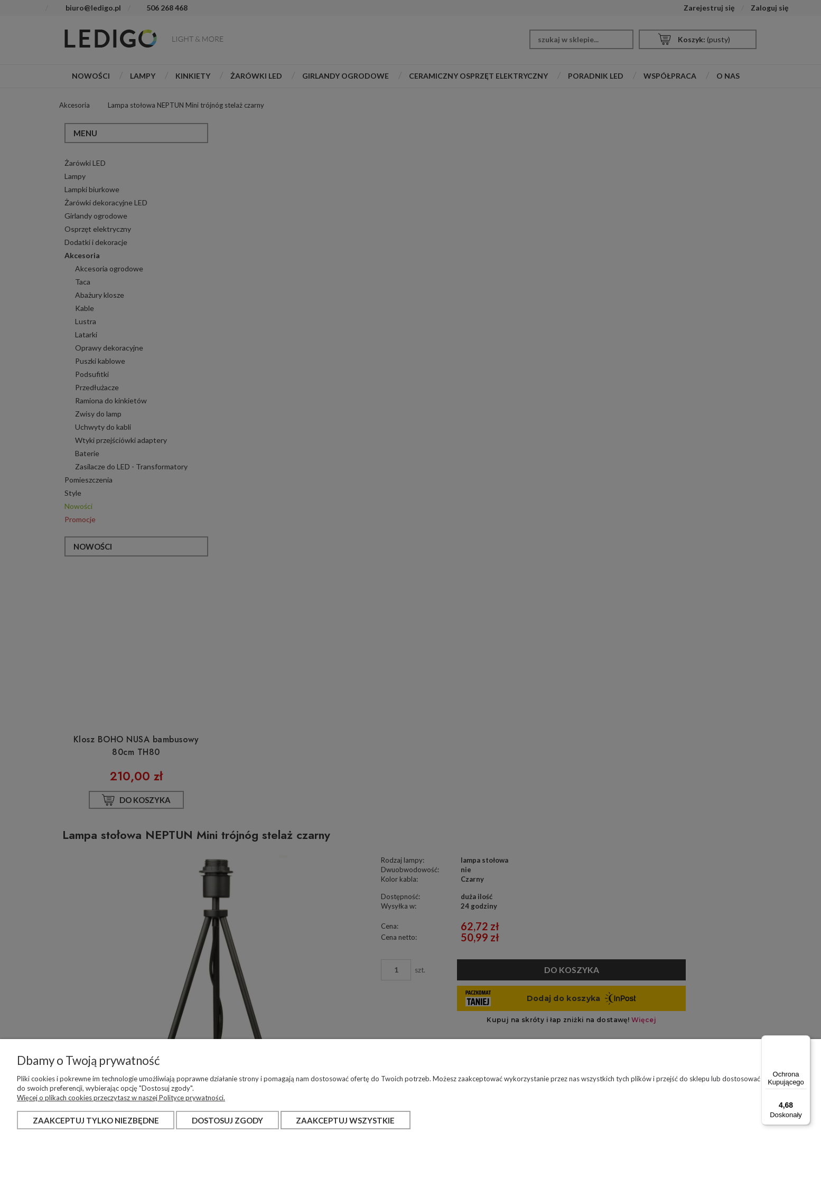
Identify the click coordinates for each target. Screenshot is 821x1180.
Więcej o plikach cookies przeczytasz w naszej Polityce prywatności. (121, 1097)
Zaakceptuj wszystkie (345, 1120)
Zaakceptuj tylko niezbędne (96, 1120)
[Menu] (804, 1041)
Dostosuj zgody (227, 1120)
